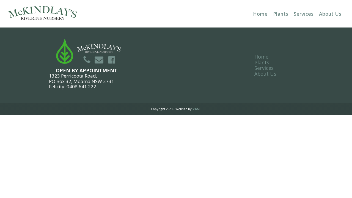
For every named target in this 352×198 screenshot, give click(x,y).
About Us (330, 13)
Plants (280, 13)
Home (260, 13)
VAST (197, 109)
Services (304, 13)
